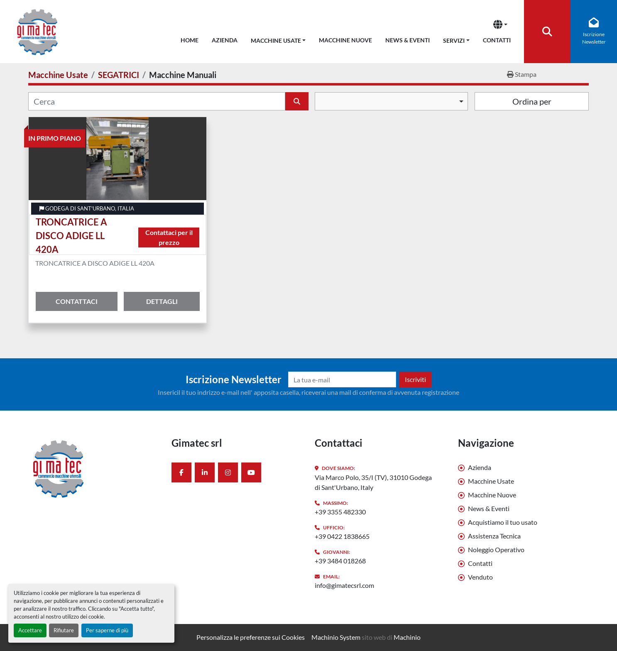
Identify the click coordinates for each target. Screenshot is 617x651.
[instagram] (228, 472)
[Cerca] (156, 101)
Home (189, 40)
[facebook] (181, 472)
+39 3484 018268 (340, 561)
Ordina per (531, 101)
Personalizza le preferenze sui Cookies (250, 637)
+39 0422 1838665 (342, 536)
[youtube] (251, 472)
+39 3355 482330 (340, 512)
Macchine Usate (276, 40)
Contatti (497, 40)
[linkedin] (205, 472)
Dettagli (162, 301)
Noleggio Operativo (496, 549)
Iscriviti (415, 379)
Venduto (480, 577)
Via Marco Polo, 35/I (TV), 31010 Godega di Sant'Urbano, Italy (373, 482)
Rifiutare (64, 630)
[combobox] (391, 101)
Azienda (224, 40)
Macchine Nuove (345, 40)
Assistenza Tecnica (494, 536)
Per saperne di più (107, 630)
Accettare (30, 630)
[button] (278, 39)
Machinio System (335, 637)
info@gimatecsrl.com (344, 585)
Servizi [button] (454, 40)
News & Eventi (407, 40)
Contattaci (77, 301)
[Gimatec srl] (93, 468)
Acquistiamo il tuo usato (502, 522)
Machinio (407, 637)
